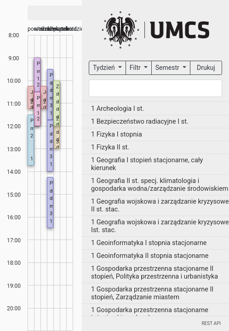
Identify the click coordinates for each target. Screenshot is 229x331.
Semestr (168, 67)
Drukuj (206, 67)
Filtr (136, 67)
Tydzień (104, 67)
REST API (211, 323)
